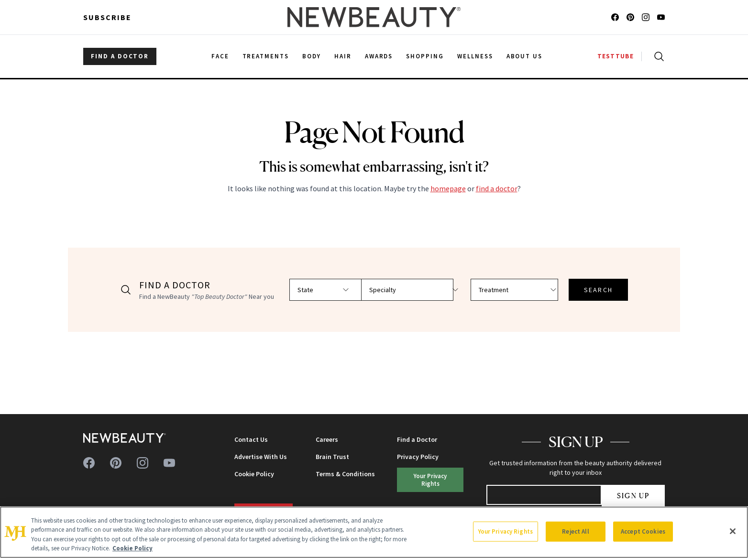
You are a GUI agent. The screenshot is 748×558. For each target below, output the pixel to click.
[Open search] (657, 56)
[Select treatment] (516, 290)
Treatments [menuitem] (265, 56)
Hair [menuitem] (343, 56)
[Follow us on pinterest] (630, 17)
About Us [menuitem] (524, 56)
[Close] (732, 531)
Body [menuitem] (311, 56)
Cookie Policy (254, 474)
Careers (327, 439)
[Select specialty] (426, 290)
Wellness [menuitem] (475, 56)
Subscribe (107, 17)
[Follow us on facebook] (615, 17)
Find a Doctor (417, 439)
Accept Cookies (643, 531)
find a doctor (496, 188)
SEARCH (593, 289)
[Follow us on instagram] (645, 17)
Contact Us (251, 439)
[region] (374, 532)
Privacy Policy (418, 456)
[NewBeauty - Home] (374, 17)
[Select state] (336, 290)
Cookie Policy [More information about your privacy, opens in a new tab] (132, 548)
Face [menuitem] (220, 56)
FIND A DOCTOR (120, 56)
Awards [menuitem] (379, 56)
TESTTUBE (615, 56)
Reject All (575, 531)
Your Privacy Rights (430, 479)
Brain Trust (332, 456)
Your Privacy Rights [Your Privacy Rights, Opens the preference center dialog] (505, 531)
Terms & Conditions (345, 474)
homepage (448, 188)
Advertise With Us (260, 456)
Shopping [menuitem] (425, 56)
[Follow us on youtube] (661, 17)
